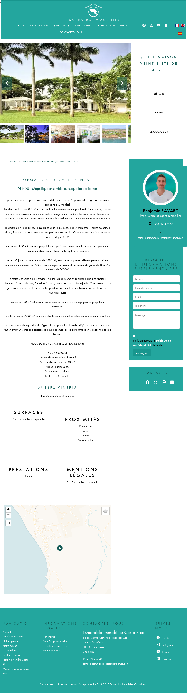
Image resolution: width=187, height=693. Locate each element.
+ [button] (8, 510)
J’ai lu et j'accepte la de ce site (152, 343)
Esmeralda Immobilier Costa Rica (113, 632)
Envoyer (142, 353)
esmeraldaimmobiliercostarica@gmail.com (161, 237)
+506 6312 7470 (163, 223)
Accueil (13, 161)
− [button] (8, 515)
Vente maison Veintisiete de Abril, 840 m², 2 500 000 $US (52, 161)
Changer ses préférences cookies (58, 684)
